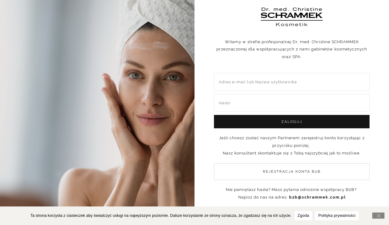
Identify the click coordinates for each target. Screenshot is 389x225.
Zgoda (303, 215)
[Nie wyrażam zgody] (378, 216)
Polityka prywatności (337, 215)
